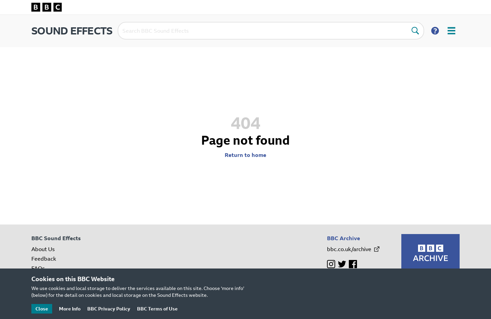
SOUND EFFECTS (71, 31)
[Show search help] (435, 31)
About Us (43, 249)
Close (41, 308)
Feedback (43, 258)
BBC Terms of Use (157, 308)
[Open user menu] (451, 31)
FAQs (38, 268)
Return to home (245, 155)
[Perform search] (415, 30)
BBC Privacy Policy (108, 308)
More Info (69, 308)
